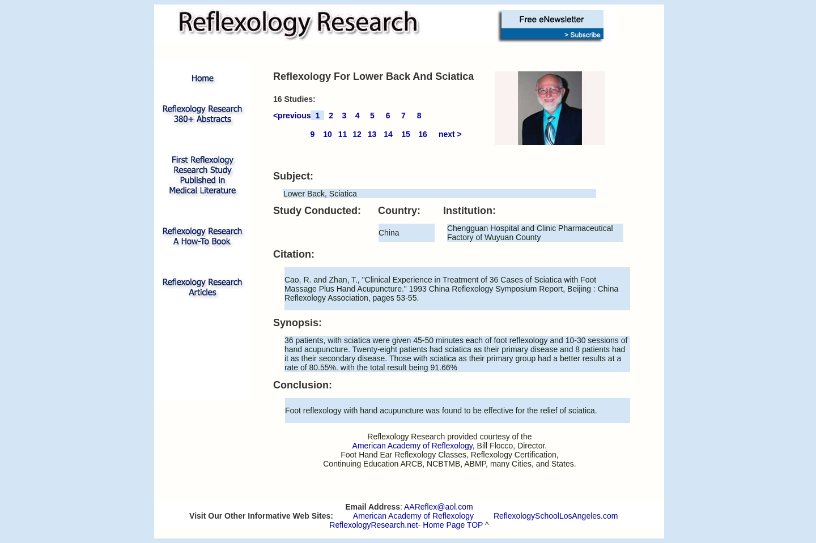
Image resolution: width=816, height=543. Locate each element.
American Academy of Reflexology (413, 515)
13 (372, 134)
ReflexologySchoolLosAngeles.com (556, 515)
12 (357, 134)
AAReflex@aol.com (438, 506)
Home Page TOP (453, 524)
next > (450, 134)
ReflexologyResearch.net (373, 524)
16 (422, 134)
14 (388, 134)
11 (342, 134)
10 (327, 134)
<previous (292, 115)
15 (405, 134)
